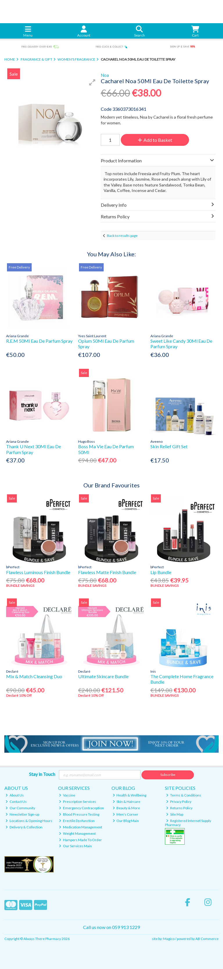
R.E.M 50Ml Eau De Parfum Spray (39, 341)
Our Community (20, 808)
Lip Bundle (160, 572)
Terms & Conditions (183, 795)
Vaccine (67, 795)
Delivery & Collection (24, 827)
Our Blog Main (126, 821)
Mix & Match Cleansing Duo (34, 676)
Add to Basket (155, 140)
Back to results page (122, 235)
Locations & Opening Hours (29, 821)
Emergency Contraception (81, 808)
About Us (15, 795)
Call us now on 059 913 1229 (111, 927)
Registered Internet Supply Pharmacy (188, 823)
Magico (169, 939)
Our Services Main (75, 846)
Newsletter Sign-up (22, 814)
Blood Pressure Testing (79, 814)
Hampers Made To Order (80, 840)
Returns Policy (179, 808)
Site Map (174, 814)
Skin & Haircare (127, 801)
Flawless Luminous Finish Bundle (38, 572)
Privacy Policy (178, 801)
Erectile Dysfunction (77, 821)
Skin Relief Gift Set (169, 446)
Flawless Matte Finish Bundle (107, 572)
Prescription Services (77, 801)
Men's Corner (126, 814)
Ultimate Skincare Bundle (103, 676)
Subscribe (167, 774)
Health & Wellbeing (130, 795)
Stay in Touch (42, 774)
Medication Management (80, 827)
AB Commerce (207, 939)
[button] (92, 82)
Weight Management (77, 833)
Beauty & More (126, 808)
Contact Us (16, 801)
